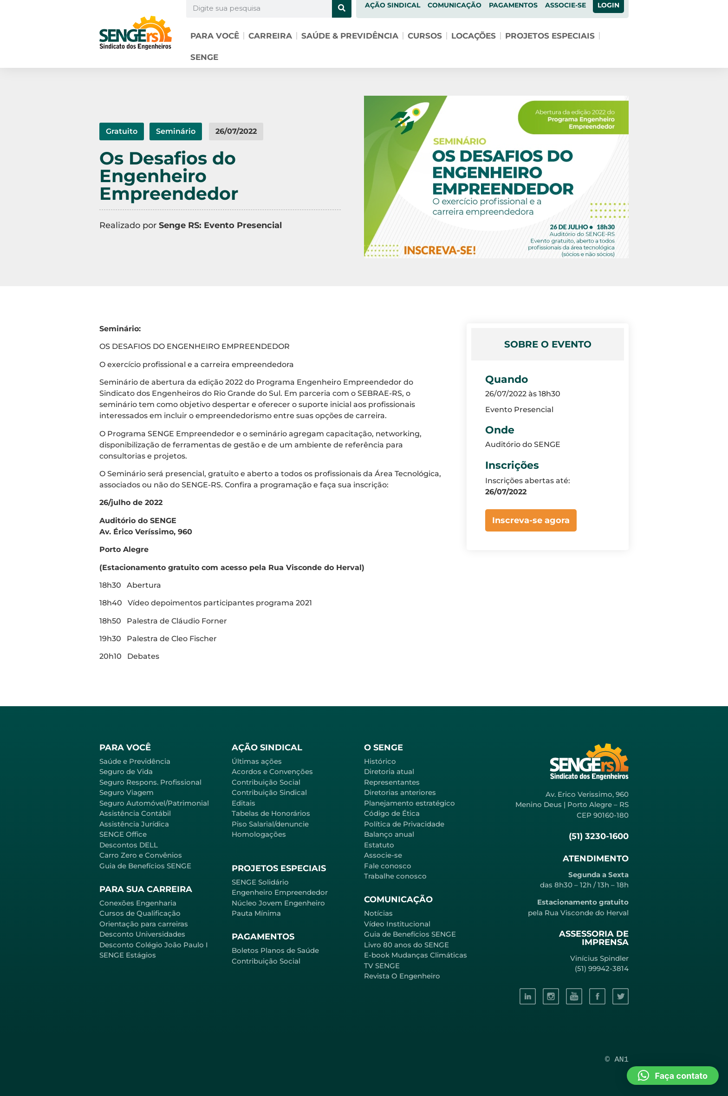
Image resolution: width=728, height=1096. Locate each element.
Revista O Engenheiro (402, 975)
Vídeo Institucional (397, 923)
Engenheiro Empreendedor (280, 892)
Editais (243, 803)
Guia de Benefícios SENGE (145, 865)
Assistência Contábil (135, 813)
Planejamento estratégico (409, 803)
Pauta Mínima (256, 913)
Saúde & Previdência (349, 35)
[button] (673, 1075)
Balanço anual (389, 834)
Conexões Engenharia (137, 903)
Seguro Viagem (126, 792)
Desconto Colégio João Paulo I (153, 944)
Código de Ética (392, 813)
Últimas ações (257, 761)
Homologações (259, 834)
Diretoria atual (389, 771)
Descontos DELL (128, 844)
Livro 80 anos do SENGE (406, 944)
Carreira (270, 35)
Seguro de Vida (126, 771)
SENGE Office (123, 834)
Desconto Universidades (142, 934)
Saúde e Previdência (134, 761)
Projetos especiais (550, 35)
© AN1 (617, 1059)
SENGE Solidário (260, 882)
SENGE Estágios (127, 955)
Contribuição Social (266, 782)
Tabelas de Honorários (271, 813)
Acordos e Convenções (272, 771)
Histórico (380, 761)
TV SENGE (382, 965)
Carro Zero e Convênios (140, 855)
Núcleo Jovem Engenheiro (278, 903)
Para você (214, 35)
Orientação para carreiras (143, 923)
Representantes (392, 782)
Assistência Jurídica (134, 824)
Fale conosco (387, 865)
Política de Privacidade (404, 824)
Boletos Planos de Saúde (275, 950)
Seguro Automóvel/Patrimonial (154, 803)
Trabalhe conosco (395, 876)
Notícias (378, 913)
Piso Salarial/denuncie (270, 824)
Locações (473, 35)
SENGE (204, 57)
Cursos (425, 35)
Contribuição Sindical (269, 792)
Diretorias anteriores (400, 792)
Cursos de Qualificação (140, 913)
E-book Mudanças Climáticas (415, 955)
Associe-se (383, 855)
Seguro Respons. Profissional (150, 782)
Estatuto (379, 844)
